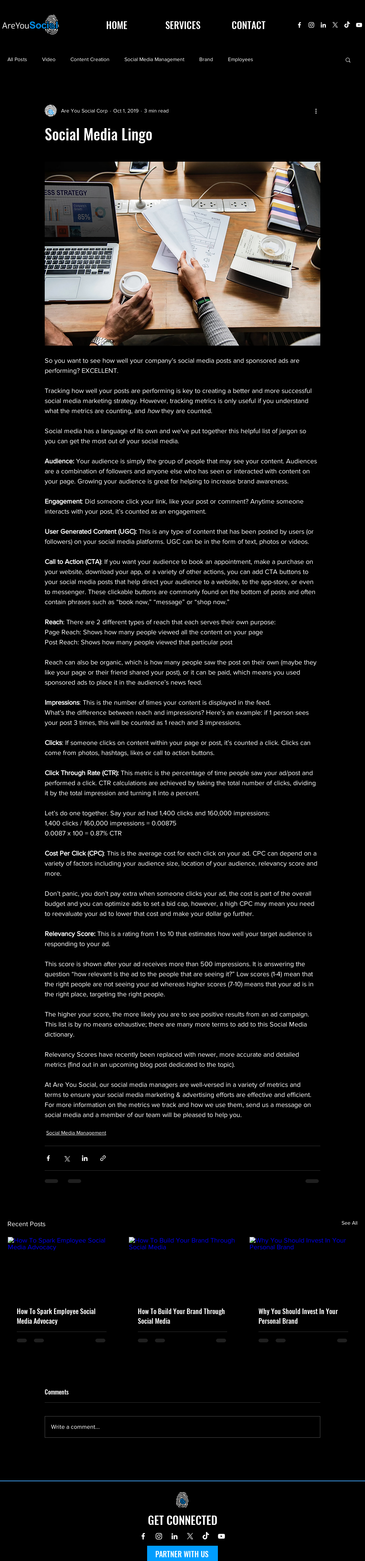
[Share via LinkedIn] (84, 1158)
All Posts (17, 59)
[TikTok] (347, 25)
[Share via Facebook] (48, 1158)
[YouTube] (359, 25)
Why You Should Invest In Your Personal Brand (298, 1316)
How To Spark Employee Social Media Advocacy (56, 1316)
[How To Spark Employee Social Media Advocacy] (61, 1267)
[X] (335, 25)
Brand (206, 59)
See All (350, 1223)
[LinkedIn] (323, 25)
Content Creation (90, 59)
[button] (348, 60)
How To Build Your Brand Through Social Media (181, 1316)
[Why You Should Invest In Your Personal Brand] (303, 1267)
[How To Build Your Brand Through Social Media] (183, 1267)
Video (48, 59)
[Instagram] (311, 25)
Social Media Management (154, 59)
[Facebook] (299, 25)
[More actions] (315, 110)
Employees (240, 59)
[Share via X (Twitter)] (66, 1158)
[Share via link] (103, 1158)
